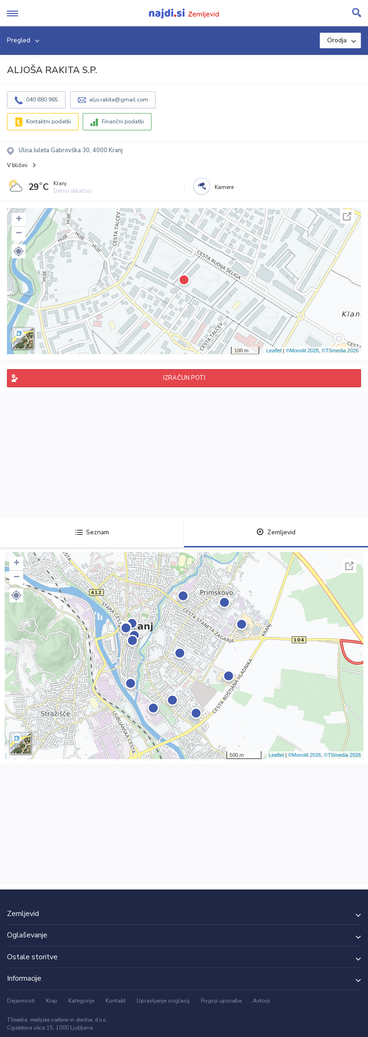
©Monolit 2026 (302, 350)
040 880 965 (42, 99)
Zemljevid (276, 532)
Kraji (51, 1000)
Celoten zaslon (347, 216)
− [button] (19, 234)
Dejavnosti (21, 1000)
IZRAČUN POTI (184, 378)
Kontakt (115, 1000)
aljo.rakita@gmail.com (118, 99)
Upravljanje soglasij (163, 1000)
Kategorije (81, 1000)
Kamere (224, 187)
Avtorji (261, 1000)
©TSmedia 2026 (340, 350)
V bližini (17, 165)
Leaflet (274, 350)
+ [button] (19, 220)
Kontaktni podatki (48, 121)
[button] (19, 251)
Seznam (92, 532)
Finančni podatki (123, 121)
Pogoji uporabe (221, 1000)
